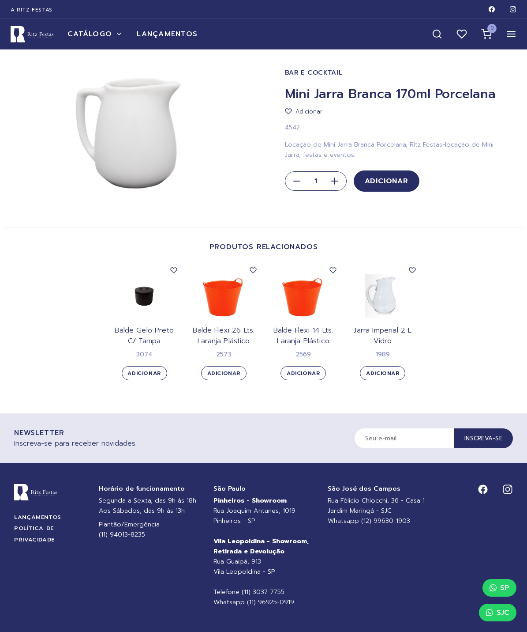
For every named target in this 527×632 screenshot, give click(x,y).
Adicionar (386, 181)
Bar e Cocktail (314, 72)
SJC (497, 612)
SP (499, 588)
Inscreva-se (483, 438)
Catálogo (95, 34)
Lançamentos (167, 34)
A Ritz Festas (31, 10)
